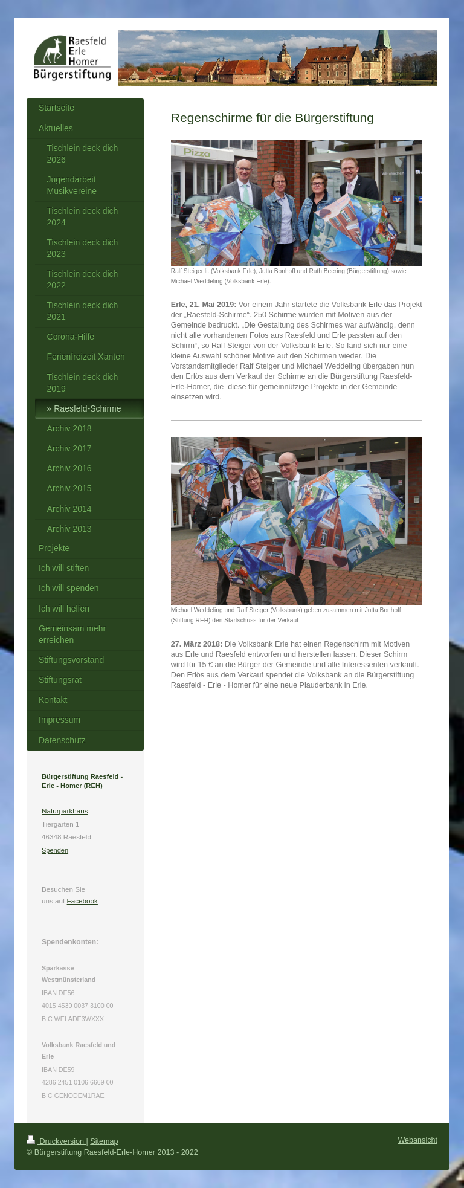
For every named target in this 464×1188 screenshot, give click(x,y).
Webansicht (417, 1140)
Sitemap (104, 1141)
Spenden (55, 850)
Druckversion (56, 1141)
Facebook (82, 901)
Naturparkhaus (65, 811)
